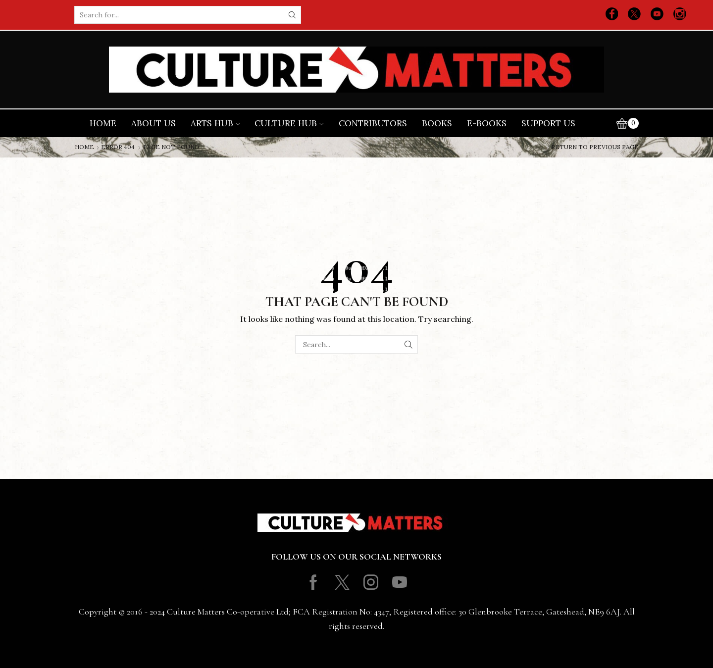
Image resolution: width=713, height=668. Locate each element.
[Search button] (292, 14)
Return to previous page (595, 147)
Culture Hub (289, 123)
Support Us (548, 123)
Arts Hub (215, 123)
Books (437, 123)
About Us (153, 123)
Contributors (373, 123)
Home (103, 123)
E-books (487, 123)
